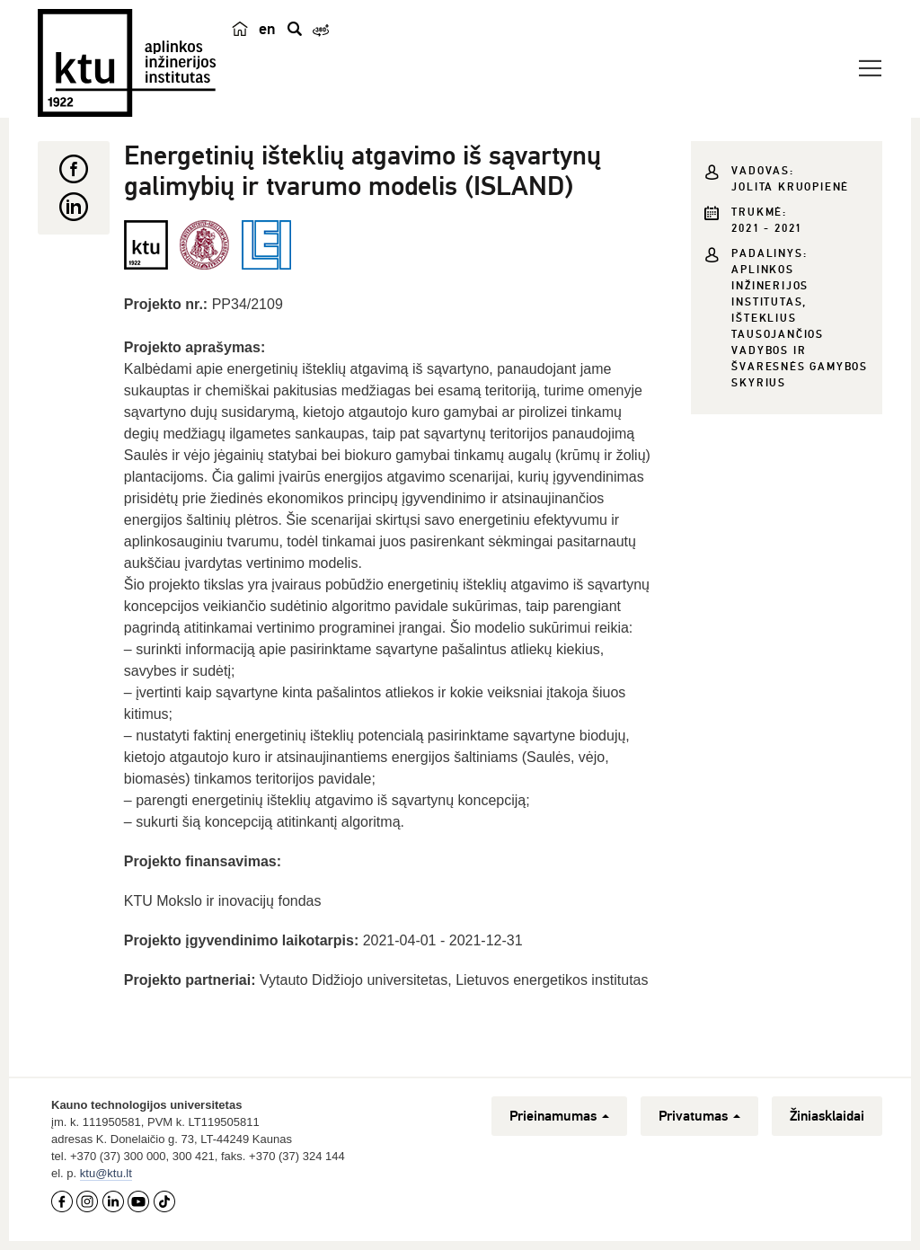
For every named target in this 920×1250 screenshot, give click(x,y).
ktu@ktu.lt (106, 1173)
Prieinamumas (559, 1116)
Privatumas (699, 1116)
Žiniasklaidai (827, 1116)
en (267, 29)
